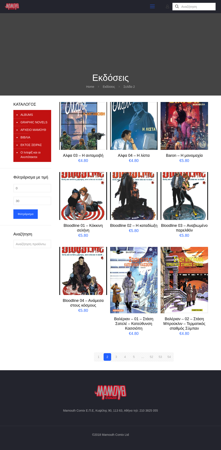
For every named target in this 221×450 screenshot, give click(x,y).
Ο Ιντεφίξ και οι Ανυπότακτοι (31, 155)
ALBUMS (27, 114)
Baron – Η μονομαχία (184, 155)
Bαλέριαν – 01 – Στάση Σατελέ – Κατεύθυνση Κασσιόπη (133, 324)
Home (90, 86)
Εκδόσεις (109, 86)
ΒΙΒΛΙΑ (25, 137)
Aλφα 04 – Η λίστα (134, 155)
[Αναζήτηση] (194, 6)
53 (160, 357)
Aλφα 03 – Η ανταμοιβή (83, 155)
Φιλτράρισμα (25, 214)
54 (169, 357)
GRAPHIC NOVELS (34, 122)
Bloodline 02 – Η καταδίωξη (134, 225)
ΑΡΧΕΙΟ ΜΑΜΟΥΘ (33, 130)
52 (151, 357)
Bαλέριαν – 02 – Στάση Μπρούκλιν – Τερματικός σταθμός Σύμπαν (184, 324)
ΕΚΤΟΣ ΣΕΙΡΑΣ (31, 145)
